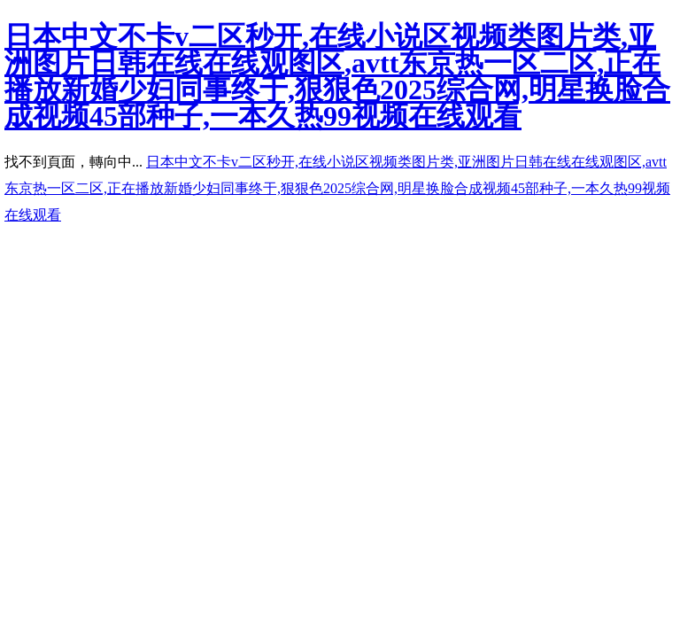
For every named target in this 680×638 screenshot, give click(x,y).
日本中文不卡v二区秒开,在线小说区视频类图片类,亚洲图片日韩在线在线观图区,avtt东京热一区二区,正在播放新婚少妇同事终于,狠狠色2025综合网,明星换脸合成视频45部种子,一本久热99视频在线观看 (337, 76)
